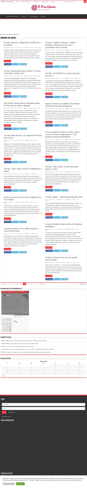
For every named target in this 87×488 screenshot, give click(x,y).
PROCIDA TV (36, 1)
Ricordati (12, 412)
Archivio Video (44, 1)
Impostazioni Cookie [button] (8, 484)
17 (21, 284)
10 (11, 284)
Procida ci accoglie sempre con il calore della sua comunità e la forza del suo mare (32, 349)
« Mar (2, 376)
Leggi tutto (7, 61)
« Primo (3, 284)
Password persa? (6, 416)
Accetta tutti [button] (20, 484)
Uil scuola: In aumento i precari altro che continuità (20, 346)
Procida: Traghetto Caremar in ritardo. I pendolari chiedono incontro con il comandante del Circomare (61, 45)
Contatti (53, 1)
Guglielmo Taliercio (9, 47)
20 (31, 284)
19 (28, 284)
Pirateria (70, 171)
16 (17, 284)
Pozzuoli (29, 233)
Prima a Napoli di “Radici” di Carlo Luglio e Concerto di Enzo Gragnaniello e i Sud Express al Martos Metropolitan (62, 134)
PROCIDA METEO (25, 1)
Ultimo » (42, 284)
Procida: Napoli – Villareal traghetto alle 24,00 (63, 197)
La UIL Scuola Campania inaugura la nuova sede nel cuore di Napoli (28, 340)
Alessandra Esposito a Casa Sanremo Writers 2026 (24, 343)
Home (17, 1)
